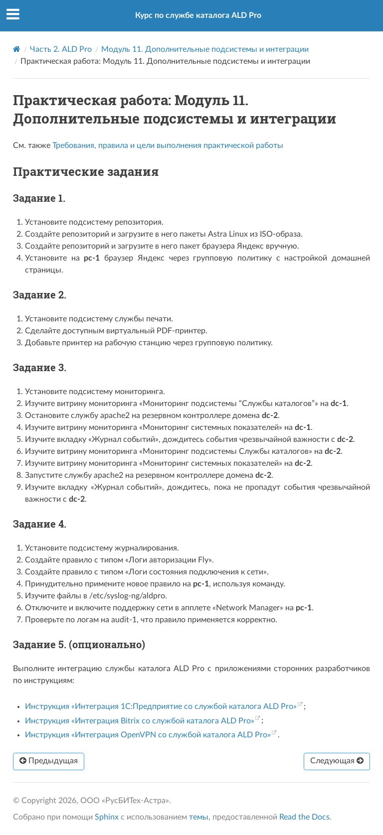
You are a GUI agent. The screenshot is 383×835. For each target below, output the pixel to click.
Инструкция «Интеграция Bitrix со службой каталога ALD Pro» (139, 721)
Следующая (337, 761)
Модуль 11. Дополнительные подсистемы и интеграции (205, 49)
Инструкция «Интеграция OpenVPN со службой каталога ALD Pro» (148, 735)
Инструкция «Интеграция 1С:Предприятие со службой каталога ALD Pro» (161, 706)
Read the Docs (304, 817)
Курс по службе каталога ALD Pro (198, 15)
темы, (199, 817)
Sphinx (107, 817)
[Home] (16, 49)
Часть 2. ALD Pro (61, 49)
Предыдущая (48, 761)
